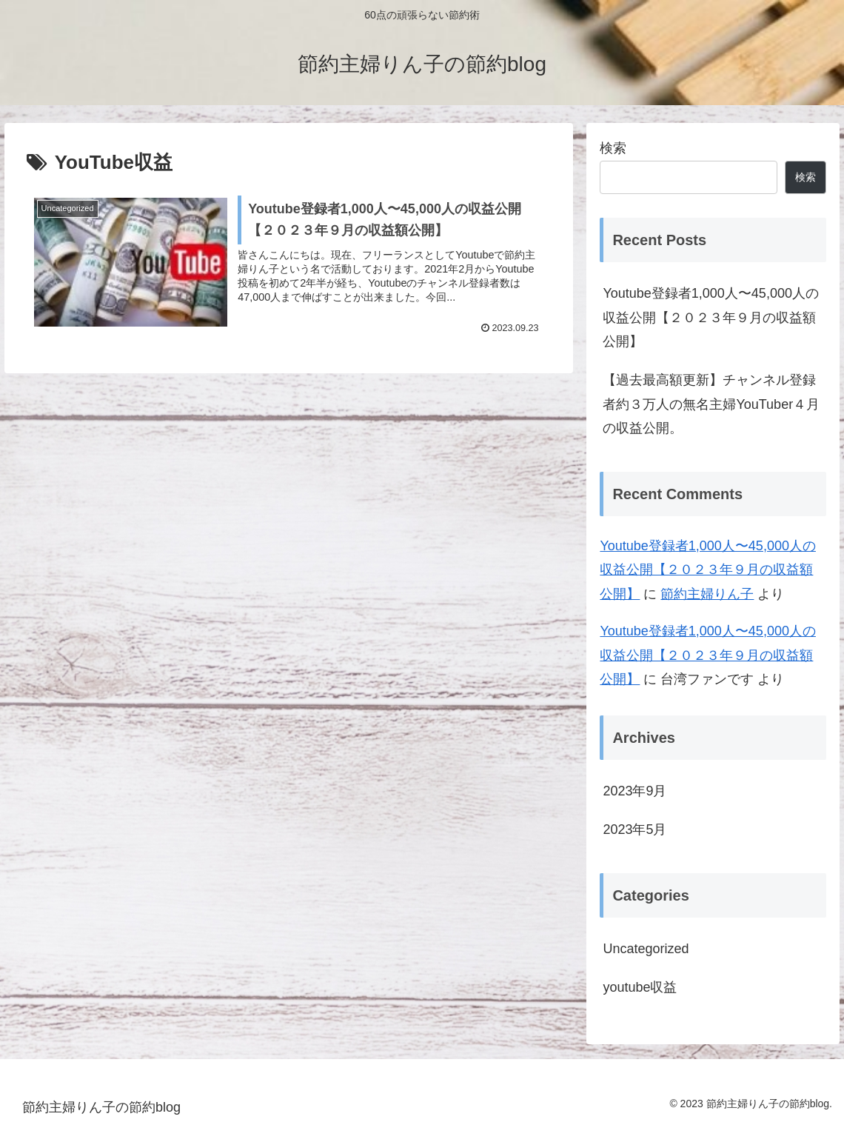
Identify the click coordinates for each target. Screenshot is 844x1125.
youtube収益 (640, 987)
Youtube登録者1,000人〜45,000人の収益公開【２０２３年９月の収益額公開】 (711, 317)
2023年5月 (634, 829)
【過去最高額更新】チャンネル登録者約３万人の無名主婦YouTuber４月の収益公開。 (711, 404)
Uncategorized (646, 948)
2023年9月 (634, 791)
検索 (613, 148)
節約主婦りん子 (707, 594)
